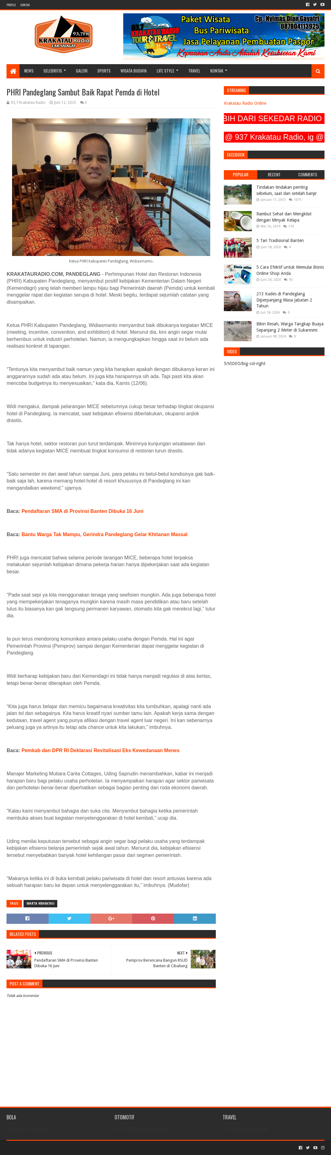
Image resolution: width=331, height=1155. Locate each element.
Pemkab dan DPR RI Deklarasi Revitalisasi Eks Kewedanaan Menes (100, 750)
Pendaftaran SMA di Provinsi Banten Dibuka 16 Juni (82, 511)
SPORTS (104, 70)
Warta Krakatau (40, 903)
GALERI (81, 70)
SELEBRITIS (52, 70)
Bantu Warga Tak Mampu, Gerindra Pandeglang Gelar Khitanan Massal (104, 534)
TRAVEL (194, 70)
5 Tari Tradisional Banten (280, 240)
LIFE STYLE (165, 70)
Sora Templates (41, 1147)
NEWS (28, 70)
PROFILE (11, 4)
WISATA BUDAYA (133, 70)
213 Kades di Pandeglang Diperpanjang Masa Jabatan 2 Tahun (284, 299)
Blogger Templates (76, 1147)
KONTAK (25, 4)
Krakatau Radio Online (245, 103)
